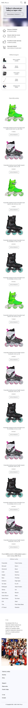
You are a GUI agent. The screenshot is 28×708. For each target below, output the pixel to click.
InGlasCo (4, 580)
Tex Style (4, 583)
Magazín (4, 683)
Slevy (3, 677)
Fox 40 (16, 583)
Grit (16, 589)
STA (3, 601)
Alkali (16, 601)
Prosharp (17, 577)
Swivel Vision (5, 598)
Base (3, 577)
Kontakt (4, 697)
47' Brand (4, 607)
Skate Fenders (18, 586)
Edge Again (18, 580)
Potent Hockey (18, 563)
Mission (17, 592)
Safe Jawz (4, 592)
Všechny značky (6, 671)
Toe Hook (17, 598)
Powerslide (4, 563)
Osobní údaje (5, 689)
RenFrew (17, 575)
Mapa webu (5, 686)
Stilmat (3, 589)
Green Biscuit (5, 595)
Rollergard (4, 586)
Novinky (4, 674)
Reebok (17, 572)
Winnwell (4, 566)
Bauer (16, 569)
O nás (3, 694)
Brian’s (16, 566)
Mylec (16, 595)
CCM (3, 572)
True (3, 604)
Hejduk (3, 575)
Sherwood (4, 569)
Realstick (17, 607)
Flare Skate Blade (19, 604)
